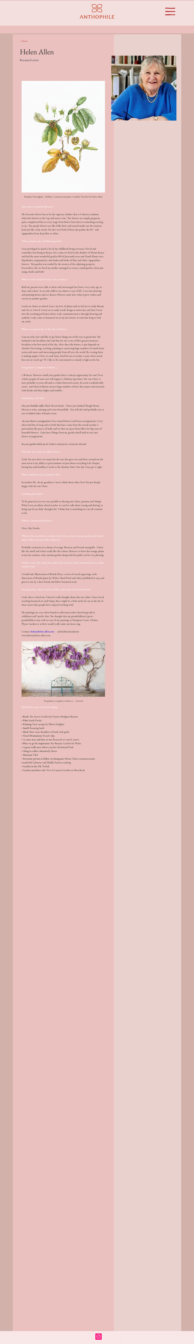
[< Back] (26, 41)
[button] (170, 11)
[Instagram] (98, 1336)
